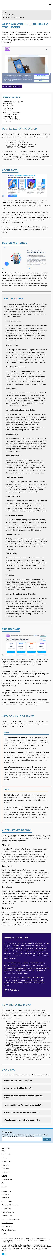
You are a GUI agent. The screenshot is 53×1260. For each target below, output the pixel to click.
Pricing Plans (8, 110)
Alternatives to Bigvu (10, 114)
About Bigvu (7, 104)
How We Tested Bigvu (11, 119)
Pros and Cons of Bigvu (12, 112)
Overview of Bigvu (10, 106)
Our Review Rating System (13, 101)
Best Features (8, 108)
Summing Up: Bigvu (10, 117)
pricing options (7, 664)
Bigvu (7, 227)
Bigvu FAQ (7, 121)
